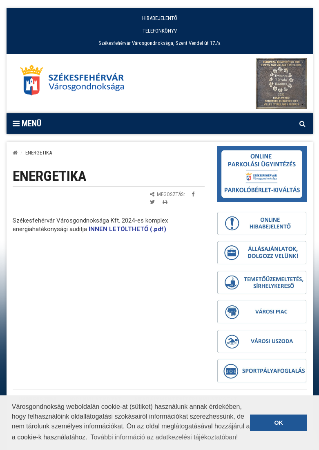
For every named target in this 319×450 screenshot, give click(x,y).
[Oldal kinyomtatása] (165, 202)
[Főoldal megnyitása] (76, 82)
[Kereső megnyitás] (302, 123)
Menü (27, 123)
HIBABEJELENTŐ (159, 18)
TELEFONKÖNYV (160, 31)
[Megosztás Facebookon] (193, 194)
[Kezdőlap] (15, 153)
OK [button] (278, 422)
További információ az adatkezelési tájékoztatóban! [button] (164, 437)
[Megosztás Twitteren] (152, 202)
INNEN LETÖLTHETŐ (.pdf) (127, 229)
